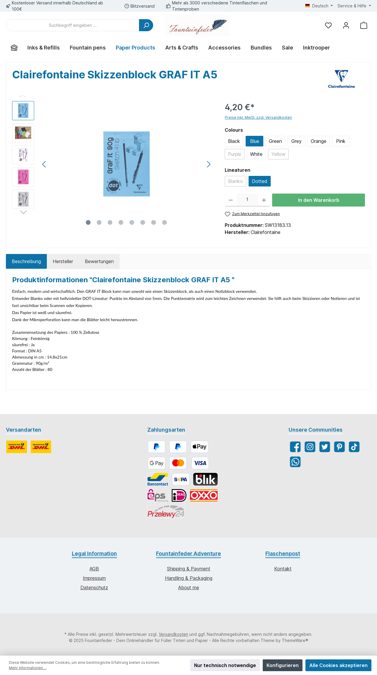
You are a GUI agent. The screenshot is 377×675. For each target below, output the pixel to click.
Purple (234, 154)
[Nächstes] (208, 164)
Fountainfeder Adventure (188, 553)
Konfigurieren (283, 665)
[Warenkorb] (363, 25)
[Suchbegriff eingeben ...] (72, 25)
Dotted (259, 181)
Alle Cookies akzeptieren (338, 665)
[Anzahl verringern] (231, 200)
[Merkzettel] (328, 25)
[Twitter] (324, 446)
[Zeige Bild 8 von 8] (164, 222)
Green (275, 141)
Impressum (94, 578)
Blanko (235, 181)
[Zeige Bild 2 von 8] (99, 222)
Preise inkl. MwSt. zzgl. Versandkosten (258, 117)
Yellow (278, 154)
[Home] (14, 48)
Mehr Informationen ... (28, 668)
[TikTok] (354, 446)
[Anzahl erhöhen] (264, 200)
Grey (296, 141)
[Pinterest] (339, 446)
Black (234, 141)
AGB (94, 569)
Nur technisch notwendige (225, 665)
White (256, 154)
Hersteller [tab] (63, 261)
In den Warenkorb (318, 200)
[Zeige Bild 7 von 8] (153, 222)
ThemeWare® (295, 640)
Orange (318, 141)
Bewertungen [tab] (99, 261)
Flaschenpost (282, 553)
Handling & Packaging (188, 578)
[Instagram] (310, 446)
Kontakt (283, 569)
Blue (254, 141)
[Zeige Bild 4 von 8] (121, 222)
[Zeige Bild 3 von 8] (110, 222)
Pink (340, 141)
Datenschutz (94, 587)
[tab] (26, 261)
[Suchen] (146, 25)
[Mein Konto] (346, 25)
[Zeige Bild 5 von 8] (132, 222)
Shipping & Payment (188, 569)
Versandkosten (173, 634)
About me (188, 587)
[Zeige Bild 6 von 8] (142, 222)
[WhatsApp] (295, 461)
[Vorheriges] (44, 164)
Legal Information (94, 553)
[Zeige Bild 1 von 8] (88, 222)
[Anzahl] (247, 200)
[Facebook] (295, 446)
